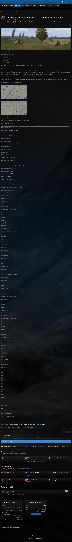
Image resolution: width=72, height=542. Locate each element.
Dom (6, 472)
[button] (70, 491)
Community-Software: (36, 536)
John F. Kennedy (56, 458)
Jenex (30, 458)
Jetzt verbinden (36, 514)
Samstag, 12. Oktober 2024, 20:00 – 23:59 (19, 22)
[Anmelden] (66, 2)
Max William (8, 480)
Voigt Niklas (55, 480)
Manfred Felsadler (33, 472)
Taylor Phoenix (32, 480)
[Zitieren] (64, 432)
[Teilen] (70, 25)
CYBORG (7, 446)
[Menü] (70, 1)
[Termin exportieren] (70, 432)
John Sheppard (37, 22)
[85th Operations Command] (9, 1)
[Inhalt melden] (67, 432)
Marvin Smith (55, 472)
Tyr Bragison (55, 446)
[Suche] (62, 1)
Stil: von (36, 538)
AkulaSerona (8, 458)
